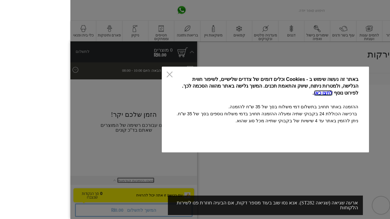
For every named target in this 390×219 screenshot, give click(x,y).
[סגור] (99, 74)
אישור (117, 142)
